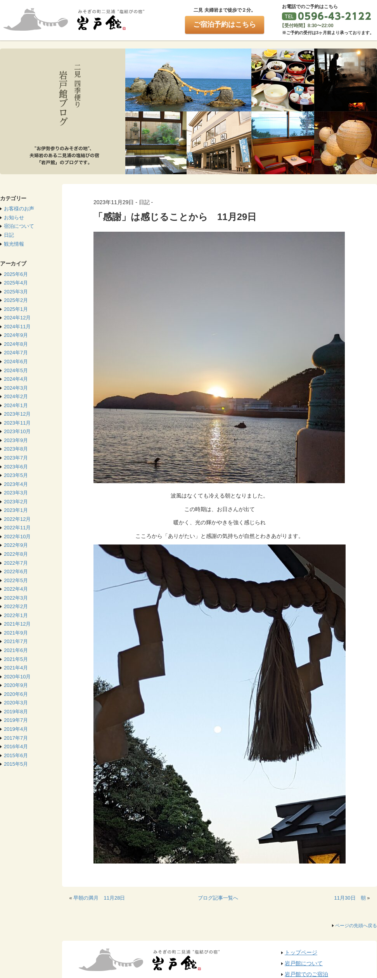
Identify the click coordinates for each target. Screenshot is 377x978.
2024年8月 (16, 344)
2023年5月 (16, 475)
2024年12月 (17, 318)
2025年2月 (16, 300)
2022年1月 (16, 615)
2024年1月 (16, 405)
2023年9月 (16, 440)
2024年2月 (16, 396)
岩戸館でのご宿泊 (306, 974)
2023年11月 (17, 423)
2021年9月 (16, 633)
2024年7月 (16, 352)
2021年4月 (16, 668)
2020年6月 (16, 694)
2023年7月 (16, 458)
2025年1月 (16, 309)
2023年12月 (17, 414)
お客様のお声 (19, 209)
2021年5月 (16, 659)
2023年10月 (17, 431)
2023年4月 (16, 484)
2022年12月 (17, 519)
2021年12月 (17, 624)
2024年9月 (16, 335)
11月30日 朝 (350, 898)
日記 (9, 235)
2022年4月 (16, 589)
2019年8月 (16, 711)
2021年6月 (16, 650)
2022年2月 (16, 606)
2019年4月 (16, 729)
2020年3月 (16, 703)
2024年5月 (16, 370)
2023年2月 (16, 502)
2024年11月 (17, 326)
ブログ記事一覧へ (218, 898)
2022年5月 (16, 580)
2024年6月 (16, 361)
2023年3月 (16, 493)
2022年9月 (16, 545)
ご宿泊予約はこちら (224, 24)
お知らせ (14, 217)
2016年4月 (16, 746)
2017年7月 (16, 738)
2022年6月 (16, 571)
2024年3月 (16, 388)
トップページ (301, 952)
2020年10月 (17, 677)
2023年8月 (16, 449)
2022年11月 (17, 528)
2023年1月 (16, 510)
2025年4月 (16, 283)
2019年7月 (16, 720)
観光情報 (14, 244)
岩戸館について (304, 963)
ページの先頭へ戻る (356, 925)
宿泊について (19, 226)
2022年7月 (16, 563)
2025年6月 (16, 274)
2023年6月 (16, 467)
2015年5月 (16, 764)
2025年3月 (16, 292)
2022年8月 (16, 554)
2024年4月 (16, 379)
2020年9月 (16, 685)
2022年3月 (16, 598)
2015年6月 (16, 755)
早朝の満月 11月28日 (99, 898)
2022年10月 (17, 536)
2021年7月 (16, 641)
